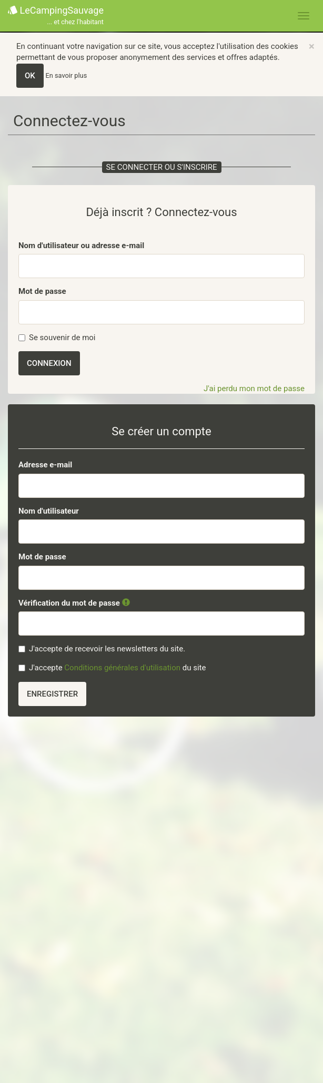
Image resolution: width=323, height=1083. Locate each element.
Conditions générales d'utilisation (122, 667)
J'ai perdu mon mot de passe (254, 388)
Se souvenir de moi (57, 337)
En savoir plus (66, 75)
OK (30, 75)
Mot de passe (42, 291)
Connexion (49, 363)
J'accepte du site (112, 667)
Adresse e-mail (45, 464)
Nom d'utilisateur (48, 511)
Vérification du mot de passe (74, 603)
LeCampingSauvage (56, 16)
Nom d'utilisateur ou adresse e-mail (81, 245)
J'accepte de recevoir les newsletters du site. (101, 648)
